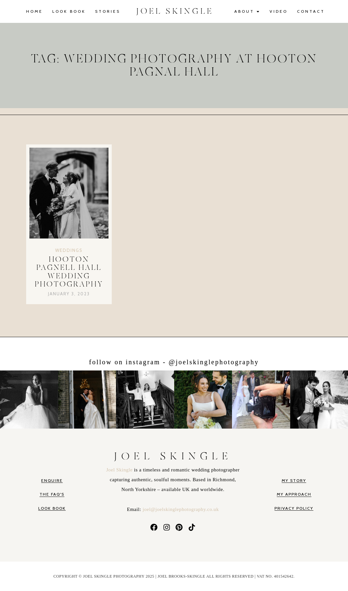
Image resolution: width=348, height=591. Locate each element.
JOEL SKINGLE (174, 11)
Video (279, 11)
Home (34, 11)
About (247, 11)
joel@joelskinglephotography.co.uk (180, 509)
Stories (107, 11)
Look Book (69, 11)
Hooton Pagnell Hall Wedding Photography (69, 271)
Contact (311, 11)
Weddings (69, 250)
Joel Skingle (120, 469)
